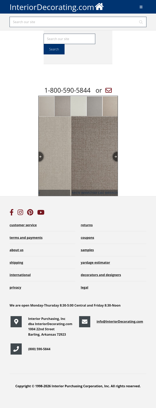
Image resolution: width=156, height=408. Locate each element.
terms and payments (26, 237)
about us (17, 250)
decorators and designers (101, 275)
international (20, 275)
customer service (23, 225)
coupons (87, 237)
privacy (15, 287)
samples (87, 250)
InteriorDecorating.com (57, 6)
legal (84, 287)
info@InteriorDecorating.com (120, 321)
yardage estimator (95, 262)
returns (87, 225)
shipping (16, 262)
